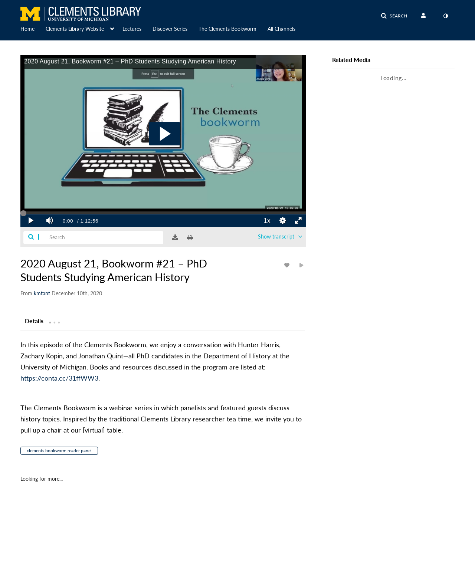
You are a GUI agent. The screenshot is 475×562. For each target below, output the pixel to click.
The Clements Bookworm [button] (227, 29)
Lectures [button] (131, 29)
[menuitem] (33, 28)
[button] (394, 16)
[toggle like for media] (288, 265)
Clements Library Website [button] (75, 29)
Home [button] (27, 29)
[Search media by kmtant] (42, 293)
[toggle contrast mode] (445, 16)
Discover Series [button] (170, 29)
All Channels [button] (281, 29)
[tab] (34, 320)
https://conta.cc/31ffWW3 (59, 378)
